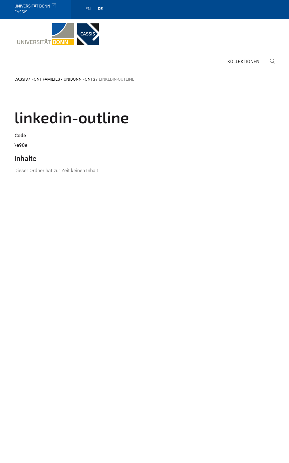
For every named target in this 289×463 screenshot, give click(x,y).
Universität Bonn (35, 5)
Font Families (45, 79)
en (88, 8)
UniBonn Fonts (79, 79)
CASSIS (21, 79)
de (100, 8)
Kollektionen (243, 61)
